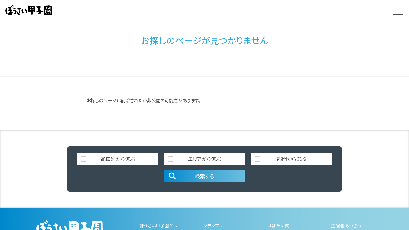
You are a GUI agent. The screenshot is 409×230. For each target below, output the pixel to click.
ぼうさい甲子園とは (158, 225)
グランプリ (213, 225)
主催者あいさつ (346, 225)
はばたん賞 (278, 225)
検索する (191, 176)
